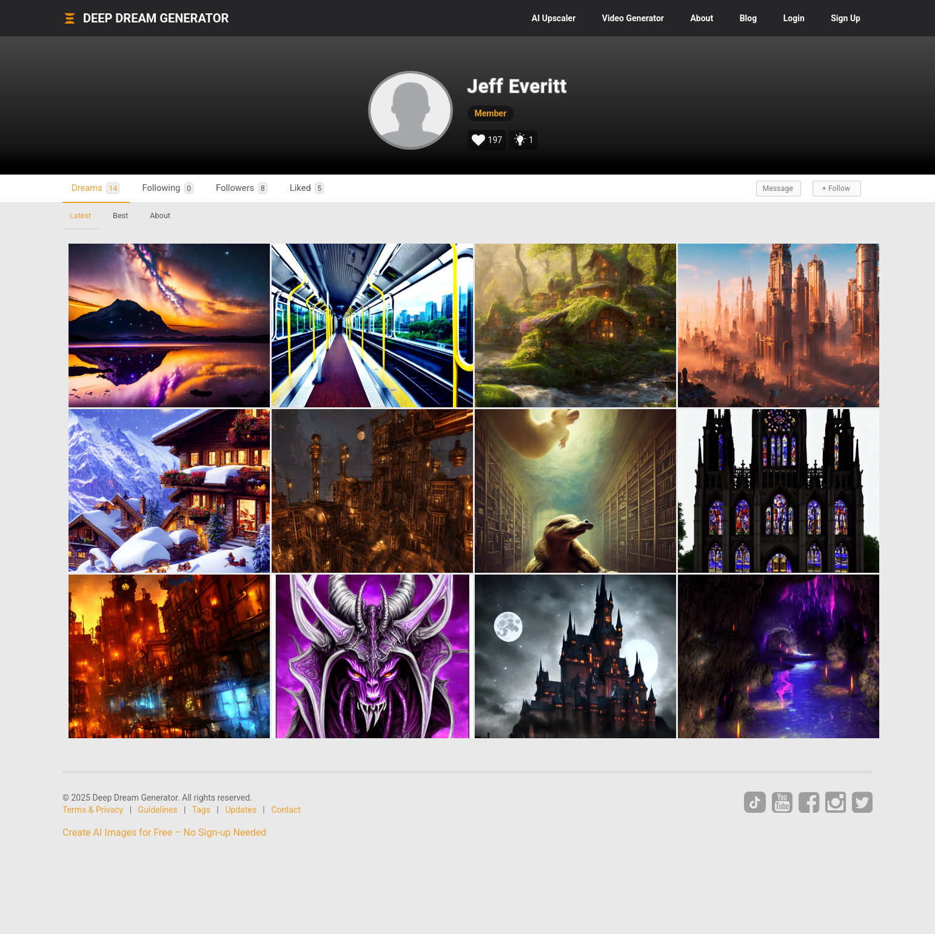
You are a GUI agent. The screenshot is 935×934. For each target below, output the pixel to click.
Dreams (95, 188)
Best (120, 215)
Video (633, 18)
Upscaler (553, 18)
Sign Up (845, 18)
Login (794, 18)
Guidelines (158, 810)
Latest (80, 215)
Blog (748, 18)
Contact (286, 810)
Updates (240, 810)
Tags (201, 810)
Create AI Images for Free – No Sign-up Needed (164, 832)
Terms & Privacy (92, 810)
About (701, 18)
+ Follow (836, 188)
